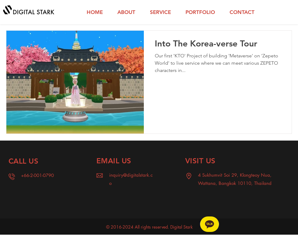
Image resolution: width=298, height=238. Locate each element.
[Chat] (209, 224)
